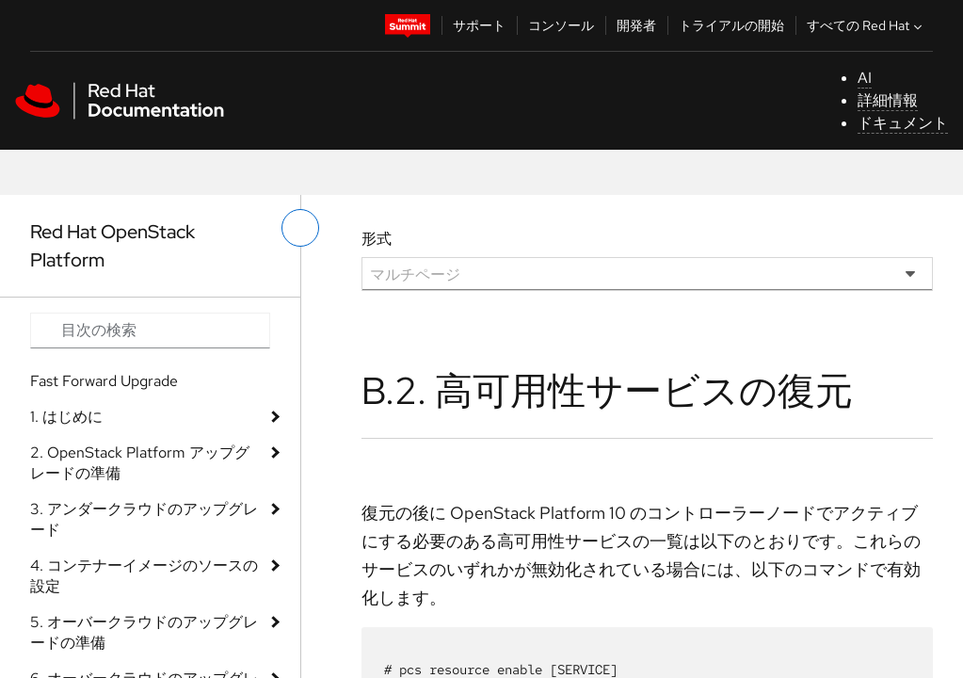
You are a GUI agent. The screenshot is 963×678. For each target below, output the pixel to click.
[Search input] (150, 330)
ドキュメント (903, 123)
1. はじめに (66, 417)
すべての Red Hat (866, 25)
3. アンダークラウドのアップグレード (144, 519)
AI (865, 78)
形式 (376, 239)
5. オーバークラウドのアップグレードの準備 (144, 632)
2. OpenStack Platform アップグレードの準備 (139, 463)
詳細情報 (888, 100)
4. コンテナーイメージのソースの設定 (144, 576)
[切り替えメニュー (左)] (300, 228)
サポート (479, 25)
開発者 (636, 25)
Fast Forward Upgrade (104, 381)
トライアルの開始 (731, 25)
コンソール (561, 25)
